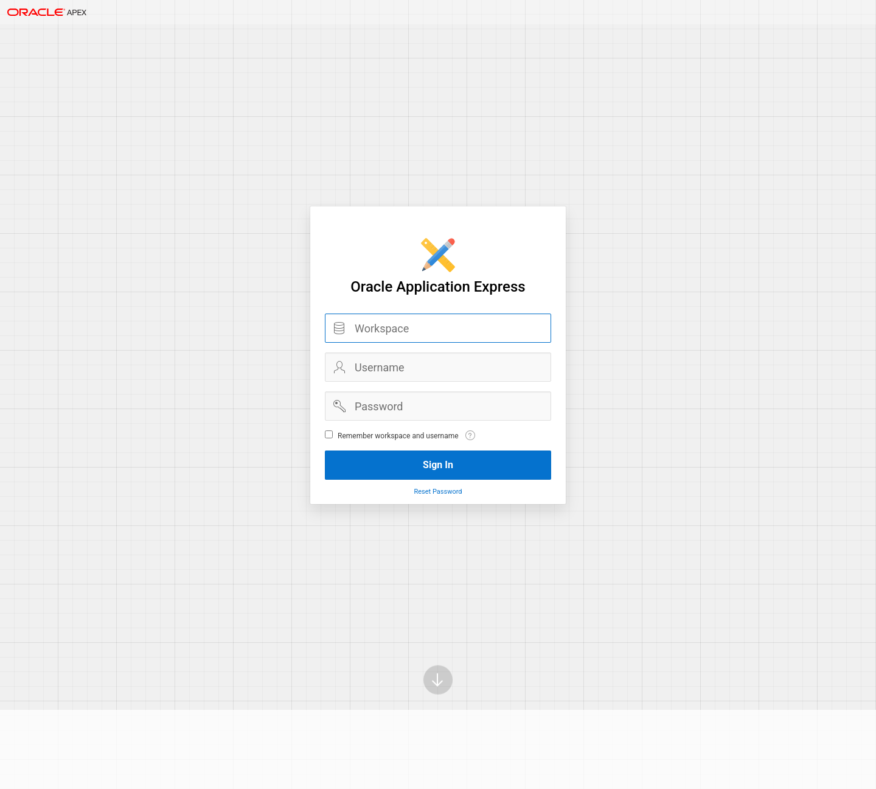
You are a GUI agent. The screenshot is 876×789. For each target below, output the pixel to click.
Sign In (438, 465)
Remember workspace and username (398, 436)
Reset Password (438, 492)
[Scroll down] (438, 663)
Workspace (339, 328)
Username (339, 367)
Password (339, 406)
